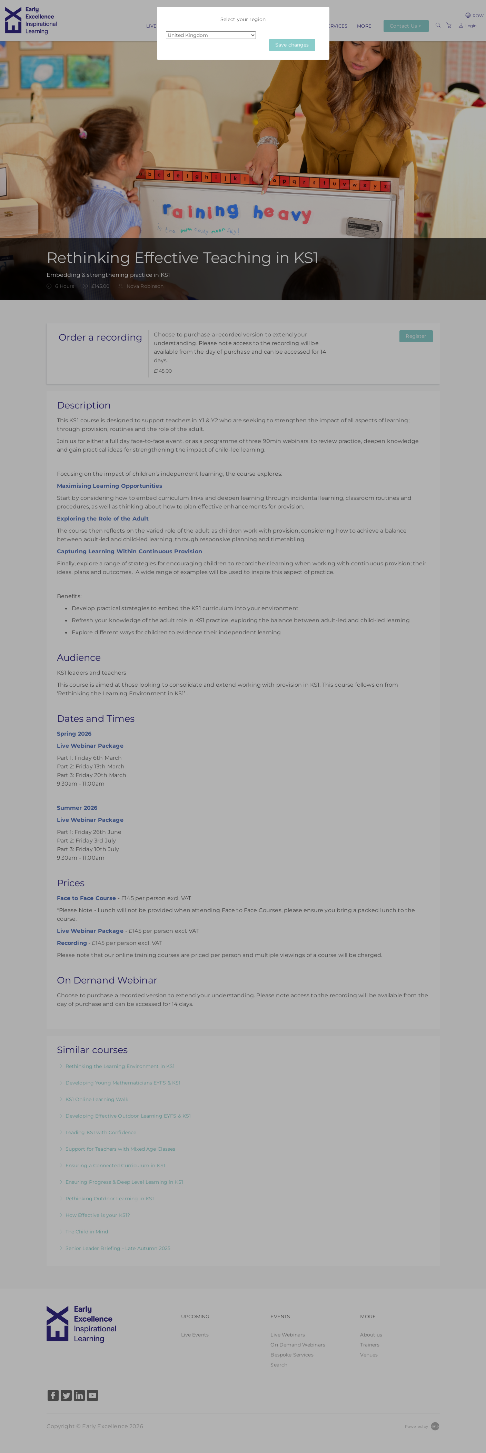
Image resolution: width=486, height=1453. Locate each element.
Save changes (292, 45)
